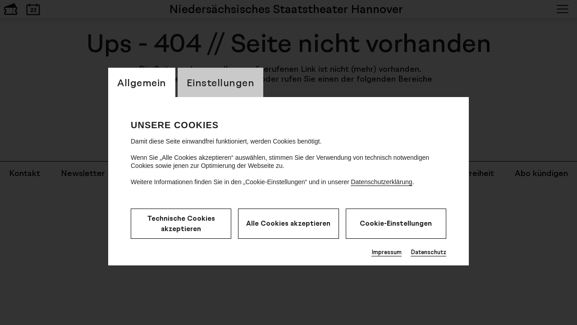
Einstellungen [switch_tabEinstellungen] (221, 82)
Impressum (386, 251)
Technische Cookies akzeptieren (181, 223)
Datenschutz (428, 251)
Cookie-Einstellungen (396, 223)
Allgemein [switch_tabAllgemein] (141, 82)
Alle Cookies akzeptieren (288, 223)
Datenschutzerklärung (381, 182)
